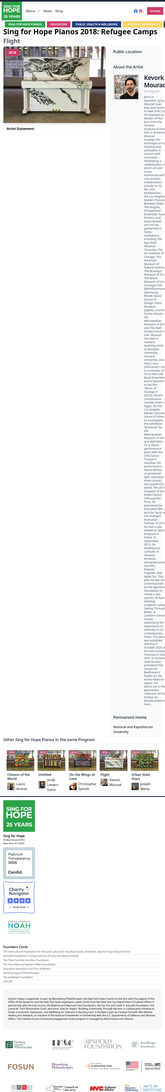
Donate (155, 11)
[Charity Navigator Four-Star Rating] (19, 897)
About (33, 11)
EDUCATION (59, 24)
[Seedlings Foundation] (143, 1044)
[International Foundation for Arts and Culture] (62, 1044)
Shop (59, 11)
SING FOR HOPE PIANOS (25, 24)
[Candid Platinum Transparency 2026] (19, 863)
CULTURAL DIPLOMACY (142, 24)
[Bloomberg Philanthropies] (62, 1066)
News (47, 11)
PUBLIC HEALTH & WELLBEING (97, 24)
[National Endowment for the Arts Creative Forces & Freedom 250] (143, 1066)
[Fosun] (21, 1066)
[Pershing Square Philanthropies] (21, 1044)
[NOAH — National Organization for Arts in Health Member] (19, 928)
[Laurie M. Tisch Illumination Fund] (102, 1066)
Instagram (152, 91)
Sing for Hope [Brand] (14, 836)
